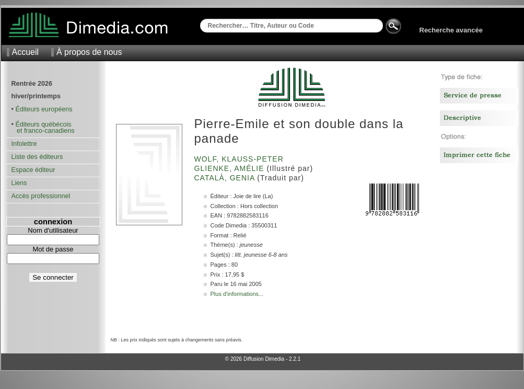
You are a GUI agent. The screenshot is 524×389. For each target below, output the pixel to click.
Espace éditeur (33, 170)
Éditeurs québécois (43, 124)
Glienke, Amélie (230, 168)
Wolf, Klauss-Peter (240, 159)
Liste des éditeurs (37, 157)
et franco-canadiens (43, 130)
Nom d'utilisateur (53, 230)
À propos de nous (89, 52)
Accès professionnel (41, 196)
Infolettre (24, 143)
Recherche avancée (451, 30)
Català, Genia (226, 178)
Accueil (25, 52)
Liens (19, 183)
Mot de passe (52, 249)
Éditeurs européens (43, 109)
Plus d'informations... (237, 294)
